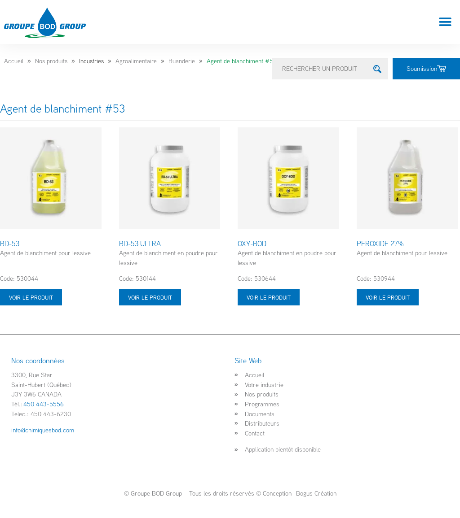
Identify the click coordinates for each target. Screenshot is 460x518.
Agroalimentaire (136, 61)
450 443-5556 (43, 404)
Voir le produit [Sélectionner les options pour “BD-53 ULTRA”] (150, 297)
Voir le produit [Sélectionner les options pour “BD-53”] (31, 297)
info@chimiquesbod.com (42, 430)
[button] (445, 22)
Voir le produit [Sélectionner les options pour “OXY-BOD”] (269, 297)
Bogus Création (315, 493)
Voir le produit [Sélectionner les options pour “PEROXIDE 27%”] (388, 297)
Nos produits (51, 61)
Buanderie (181, 61)
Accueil (13, 61)
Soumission (426, 68)
